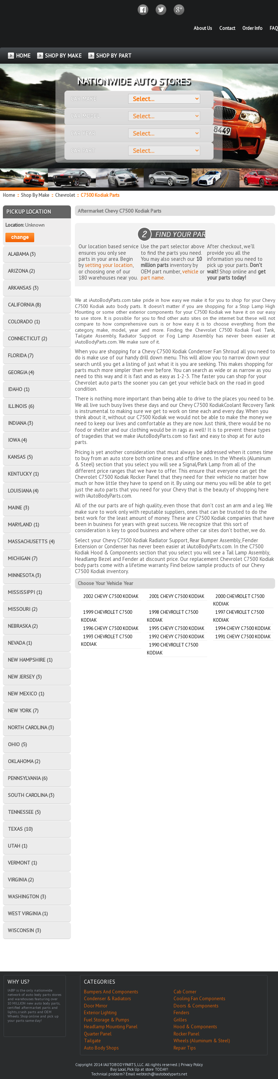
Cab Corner (185, 992)
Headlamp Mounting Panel (111, 1027)
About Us (203, 28)
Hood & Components (195, 1027)
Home (9, 195)
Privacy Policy (192, 1064)
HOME (23, 55)
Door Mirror (95, 1006)
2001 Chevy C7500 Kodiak (177, 596)
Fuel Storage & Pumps (106, 1020)
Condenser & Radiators (107, 999)
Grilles (180, 1020)
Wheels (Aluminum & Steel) (202, 1041)
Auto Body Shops (101, 1048)
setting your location (109, 265)
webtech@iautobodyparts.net (161, 1073)
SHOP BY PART (113, 55)
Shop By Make (35, 195)
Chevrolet (65, 195)
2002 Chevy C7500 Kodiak (111, 596)
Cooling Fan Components (199, 999)
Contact (227, 28)
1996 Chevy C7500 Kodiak (111, 628)
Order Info (252, 28)
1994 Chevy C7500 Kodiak (243, 628)
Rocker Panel (186, 1034)
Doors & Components (196, 1006)
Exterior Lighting (100, 1013)
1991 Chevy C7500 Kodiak (243, 637)
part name (152, 277)
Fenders (181, 1013)
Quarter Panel (98, 1034)
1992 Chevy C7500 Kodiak (177, 637)
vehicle (190, 271)
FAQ (274, 28)
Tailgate (92, 1041)
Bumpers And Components (111, 992)
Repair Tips (185, 1048)
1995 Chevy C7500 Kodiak (177, 628)
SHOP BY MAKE (63, 55)
